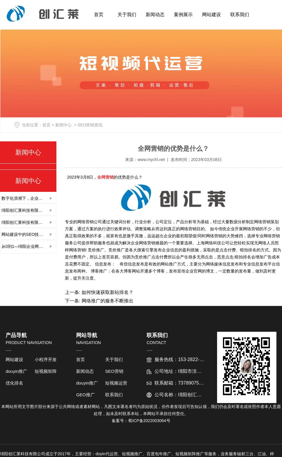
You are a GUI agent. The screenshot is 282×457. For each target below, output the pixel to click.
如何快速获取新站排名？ (106, 292)
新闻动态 (155, 14)
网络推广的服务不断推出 (106, 300)
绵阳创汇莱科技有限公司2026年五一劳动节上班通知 (49, 210)
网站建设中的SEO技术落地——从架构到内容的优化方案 (53, 234)
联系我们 (239, 14)
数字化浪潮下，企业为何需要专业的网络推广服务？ (48, 198)
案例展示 (183, 14)
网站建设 (211, 14)
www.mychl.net (151, 159)
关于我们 (127, 14)
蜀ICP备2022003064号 (149, 420)
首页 (98, 14)
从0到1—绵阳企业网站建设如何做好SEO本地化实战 (49, 246)
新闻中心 (63, 125)
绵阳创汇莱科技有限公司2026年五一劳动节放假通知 (49, 222)
